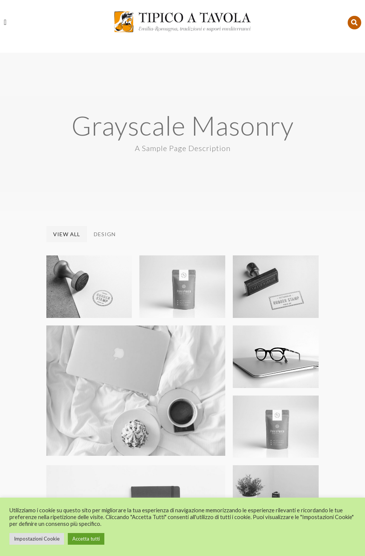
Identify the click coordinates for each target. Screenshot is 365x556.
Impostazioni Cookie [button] (37, 539)
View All (66, 163)
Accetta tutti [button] (86, 539)
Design (105, 163)
